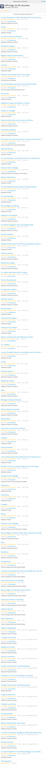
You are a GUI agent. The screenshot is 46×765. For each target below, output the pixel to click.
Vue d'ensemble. (7, 447)
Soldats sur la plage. (8, 111)
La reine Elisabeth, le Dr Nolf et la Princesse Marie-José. (20, 158)
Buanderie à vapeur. (8, 46)
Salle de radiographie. (8, 628)
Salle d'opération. (7, 618)
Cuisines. (4, 65)
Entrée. (3, 27)
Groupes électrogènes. (9, 289)
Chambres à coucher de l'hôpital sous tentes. (17, 676)
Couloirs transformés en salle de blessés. (15, 666)
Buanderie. (5, 552)
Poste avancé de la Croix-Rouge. (12, 580)
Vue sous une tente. (8, 657)
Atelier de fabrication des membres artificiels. (17, 120)
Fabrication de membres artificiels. (13, 428)
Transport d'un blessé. (9, 327)
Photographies (12, 21)
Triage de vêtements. (8, 695)
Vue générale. (6, 561)
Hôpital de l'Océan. (7, 381)
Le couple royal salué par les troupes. (14, 272)
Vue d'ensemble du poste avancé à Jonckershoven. (19, 84)
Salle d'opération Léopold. (10, 409)
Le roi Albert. (5, 345)
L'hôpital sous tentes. (9, 637)
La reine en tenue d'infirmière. (11, 36)
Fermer (43, 1)
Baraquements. (6, 308)
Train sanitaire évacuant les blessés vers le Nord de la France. (23, 457)
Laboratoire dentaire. (8, 130)
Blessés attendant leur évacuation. (13, 723)
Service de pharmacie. (9, 280)
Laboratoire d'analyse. (9, 318)
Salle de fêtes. (6, 419)
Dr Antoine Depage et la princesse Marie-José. (17, 225)
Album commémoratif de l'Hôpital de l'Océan (17, 337)
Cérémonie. (5, 94)
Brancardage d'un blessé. (10, 206)
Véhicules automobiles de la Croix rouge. (15, 75)
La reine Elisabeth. (7, 196)
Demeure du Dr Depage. (9, 168)
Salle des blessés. (7, 149)
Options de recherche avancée (23, 14)
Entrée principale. (7, 742)
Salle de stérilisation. (8, 177)
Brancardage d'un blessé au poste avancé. (16, 590)
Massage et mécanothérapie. (11, 400)
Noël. (3, 390)
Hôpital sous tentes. (8, 647)
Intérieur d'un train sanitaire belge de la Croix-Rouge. (20, 466)
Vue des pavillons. (7, 234)
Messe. (3, 514)
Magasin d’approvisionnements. (12, 56)
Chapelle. (4, 438)
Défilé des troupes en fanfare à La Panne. (15, 103)
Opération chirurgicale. (9, 215)
